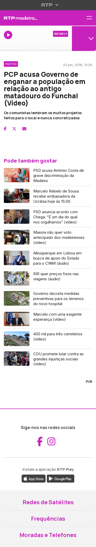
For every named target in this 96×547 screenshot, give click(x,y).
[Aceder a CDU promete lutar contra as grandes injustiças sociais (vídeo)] (48, 359)
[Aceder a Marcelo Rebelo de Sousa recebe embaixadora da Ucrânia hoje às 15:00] (48, 196)
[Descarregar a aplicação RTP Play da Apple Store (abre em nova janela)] (34, 478)
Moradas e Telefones (48, 535)
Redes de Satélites (48, 502)
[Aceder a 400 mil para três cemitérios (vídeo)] (48, 339)
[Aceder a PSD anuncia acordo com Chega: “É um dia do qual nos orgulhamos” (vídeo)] (48, 217)
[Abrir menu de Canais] (84, 38)
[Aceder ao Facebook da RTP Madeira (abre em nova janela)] (40, 441)
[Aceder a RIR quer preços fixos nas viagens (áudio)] (48, 278)
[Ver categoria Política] (11, 63)
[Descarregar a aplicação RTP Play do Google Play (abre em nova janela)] (60, 478)
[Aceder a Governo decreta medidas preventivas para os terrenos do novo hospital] (48, 298)
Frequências (48, 518)
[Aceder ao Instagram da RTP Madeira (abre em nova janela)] (51, 441)
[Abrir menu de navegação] (91, 18)
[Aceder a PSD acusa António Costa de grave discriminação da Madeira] (48, 175)
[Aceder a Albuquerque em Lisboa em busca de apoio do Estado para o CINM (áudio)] (48, 258)
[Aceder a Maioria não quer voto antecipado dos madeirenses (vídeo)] (48, 237)
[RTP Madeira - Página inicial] (32, 18)
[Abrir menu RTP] (48, 5)
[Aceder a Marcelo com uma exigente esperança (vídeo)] (48, 319)
